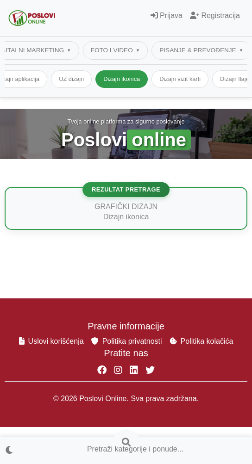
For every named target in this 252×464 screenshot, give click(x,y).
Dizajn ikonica (178, 78)
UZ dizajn (128, 78)
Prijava (167, 15)
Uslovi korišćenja (51, 341)
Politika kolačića (201, 341)
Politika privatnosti (126, 341)
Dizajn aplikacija (75, 78)
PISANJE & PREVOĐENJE (197, 50)
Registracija (215, 15)
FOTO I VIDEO (112, 50)
